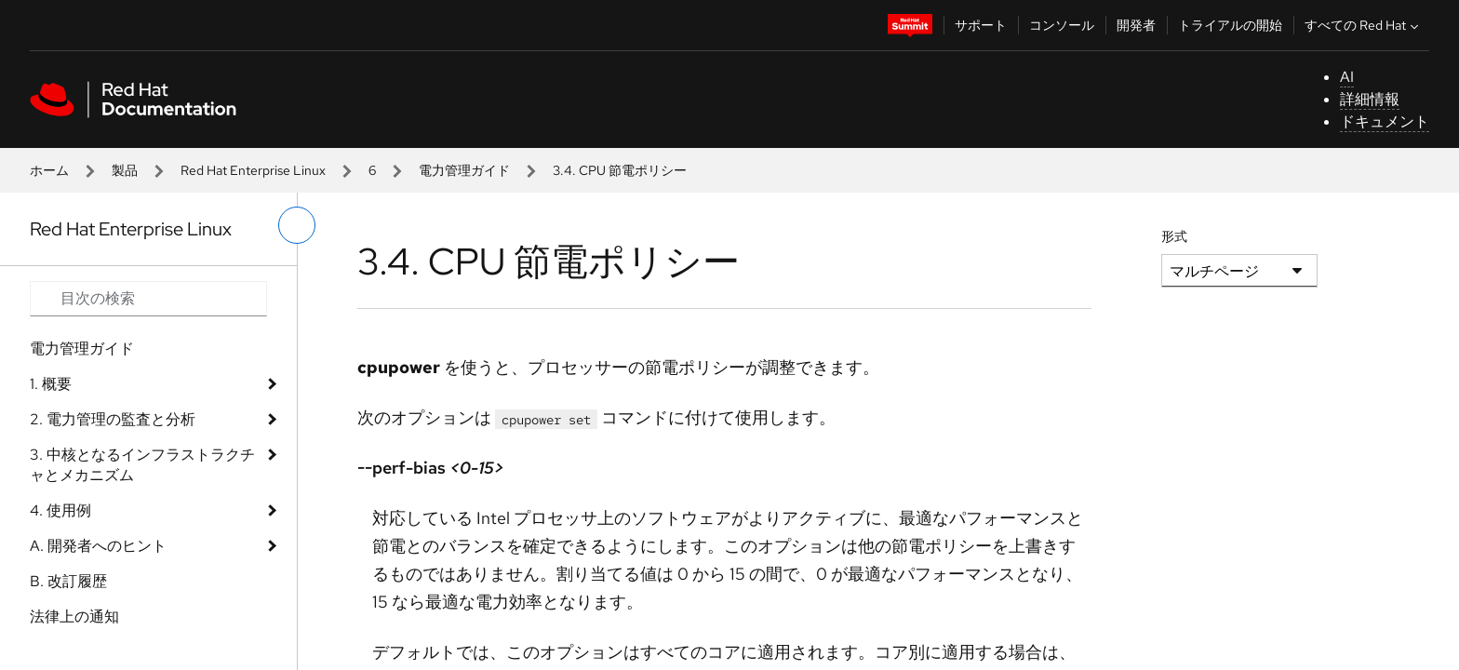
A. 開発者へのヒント (98, 546)
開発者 (1136, 25)
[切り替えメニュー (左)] (296, 225)
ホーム (49, 170)
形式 (1174, 236)
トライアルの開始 (1230, 25)
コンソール (1061, 25)
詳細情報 (1369, 99)
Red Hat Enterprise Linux (253, 170)
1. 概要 (51, 384)
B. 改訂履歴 (68, 581)
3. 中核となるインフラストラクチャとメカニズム (142, 465)
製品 (125, 170)
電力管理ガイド (464, 170)
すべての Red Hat (1364, 25)
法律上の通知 (74, 616)
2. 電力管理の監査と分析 (112, 419)
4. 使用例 (60, 510)
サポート (981, 25)
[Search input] (148, 298)
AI (1347, 77)
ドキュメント (1384, 121)
